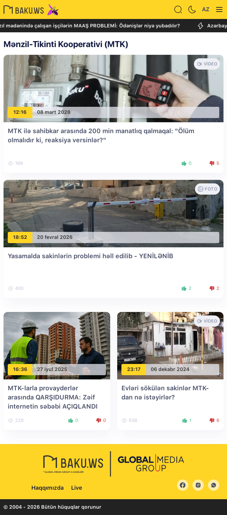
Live (76, 487)
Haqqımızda (47, 487)
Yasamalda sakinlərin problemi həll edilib (90, 256)
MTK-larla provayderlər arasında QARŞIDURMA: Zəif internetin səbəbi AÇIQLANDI (52, 397)
